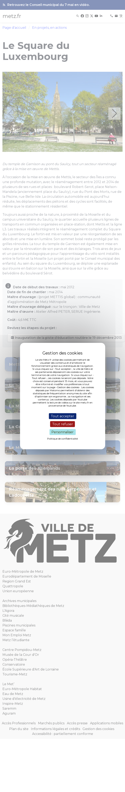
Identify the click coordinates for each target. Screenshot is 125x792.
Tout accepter (62, 416)
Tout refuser (62, 424)
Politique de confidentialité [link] (62, 438)
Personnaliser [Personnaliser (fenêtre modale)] (62, 432)
